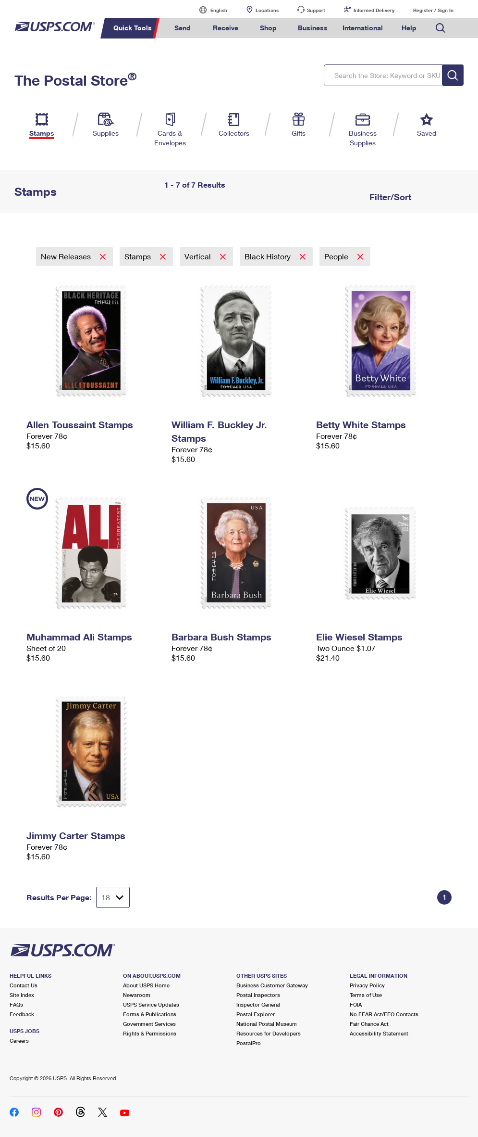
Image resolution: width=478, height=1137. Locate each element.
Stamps (138, 256)
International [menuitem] (363, 28)
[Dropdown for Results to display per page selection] (113, 897)
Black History (269, 256)
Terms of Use (366, 995)
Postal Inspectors (258, 995)
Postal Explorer (255, 1014)
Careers (19, 1040)
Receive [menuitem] (225, 28)
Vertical (198, 256)
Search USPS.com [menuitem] (441, 28)
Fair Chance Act (369, 1024)
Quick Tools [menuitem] (132, 28)
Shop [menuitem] (268, 28)
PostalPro (248, 1043)
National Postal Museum (266, 1024)
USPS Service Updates (151, 1004)
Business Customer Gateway (272, 985)
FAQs (16, 1004)
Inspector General (258, 1004)
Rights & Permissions (149, 1033)
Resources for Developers (268, 1033)
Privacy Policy (367, 985)
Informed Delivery (374, 10)
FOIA (356, 1004)
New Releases (67, 256)
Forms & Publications (149, 1014)
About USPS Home (146, 985)
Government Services (149, 1024)
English (209, 9)
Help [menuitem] (409, 28)
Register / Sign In (433, 10)
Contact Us (23, 985)
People (337, 256)
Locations (267, 10)
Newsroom (136, 995)
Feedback (22, 1014)
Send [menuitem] (182, 28)
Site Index (22, 995)
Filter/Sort (389, 197)
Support (316, 10)
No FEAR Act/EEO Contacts (384, 1014)
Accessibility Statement (379, 1033)
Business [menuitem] (313, 28)
